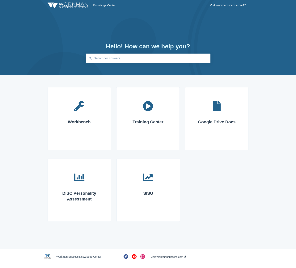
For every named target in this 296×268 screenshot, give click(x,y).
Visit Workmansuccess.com (168, 256)
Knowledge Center (104, 5)
